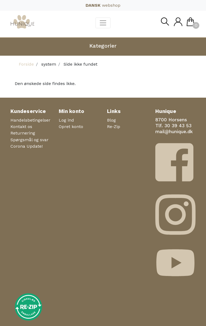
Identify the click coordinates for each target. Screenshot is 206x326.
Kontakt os (21, 126)
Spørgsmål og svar (29, 139)
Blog (111, 120)
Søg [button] (164, 23)
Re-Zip (113, 126)
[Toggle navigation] (103, 22)
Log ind (66, 120)
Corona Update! (26, 146)
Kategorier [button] (103, 45)
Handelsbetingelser (30, 120)
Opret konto (71, 126)
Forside (26, 64)
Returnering (22, 133)
